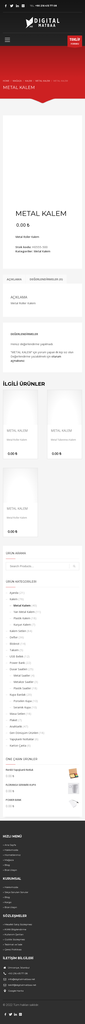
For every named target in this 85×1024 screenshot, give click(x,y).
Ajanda (14, 593)
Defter (14, 637)
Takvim (14, 650)
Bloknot (14, 643)
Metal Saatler (21, 675)
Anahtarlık (16, 726)
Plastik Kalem (21, 618)
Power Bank (17, 663)
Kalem (14, 599)
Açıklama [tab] (14, 279)
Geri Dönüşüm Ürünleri (24, 733)
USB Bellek (16, 656)
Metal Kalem (42, 251)
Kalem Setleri (18, 631)
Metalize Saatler (23, 682)
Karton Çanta (18, 745)
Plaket (13, 720)
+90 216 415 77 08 (46, 5)
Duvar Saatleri (18, 669)
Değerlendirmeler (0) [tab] (46, 279)
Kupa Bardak (18, 694)
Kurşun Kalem (22, 624)
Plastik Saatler (22, 688)
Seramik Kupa (22, 707)
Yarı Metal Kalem (24, 612)
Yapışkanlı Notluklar (22, 739)
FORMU (74, 42)
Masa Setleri (17, 714)
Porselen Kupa (22, 701)
